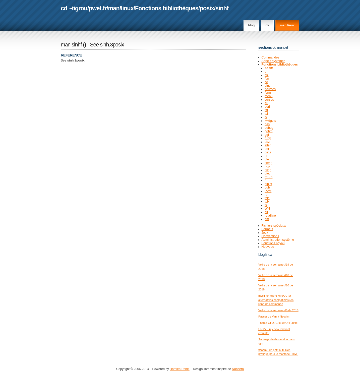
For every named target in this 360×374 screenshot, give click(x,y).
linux (127, 8)
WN (267, 208)
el (266, 156)
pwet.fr (97, 8)
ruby (268, 138)
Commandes (270, 57)
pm (267, 219)
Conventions (270, 236)
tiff (266, 110)
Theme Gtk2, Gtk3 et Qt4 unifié (277, 322)
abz (267, 142)
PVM (268, 191)
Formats (267, 229)
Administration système (278, 239)
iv (266, 117)
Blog (251, 25)
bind (268, 85)
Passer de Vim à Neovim (273, 316)
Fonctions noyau (273, 243)
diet (267, 173)
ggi (267, 135)
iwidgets (270, 120)
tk (266, 205)
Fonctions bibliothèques (166, 8)
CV (267, 25)
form (268, 92)
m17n (268, 177)
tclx (267, 201)
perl (267, 106)
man (113, 8)
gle (267, 159)
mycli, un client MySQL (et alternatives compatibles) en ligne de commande (275, 299)
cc (266, 82)
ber (267, 149)
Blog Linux (265, 254)
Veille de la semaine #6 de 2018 (278, 310)
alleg (268, 145)
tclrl (267, 198)
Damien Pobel (180, 369)
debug (269, 128)
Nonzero (238, 369)
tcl (266, 113)
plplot (268, 184)
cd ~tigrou (74, 8)
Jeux (265, 232)
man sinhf (71, 45)
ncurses (270, 89)
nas (267, 124)
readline (270, 215)
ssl (266, 75)
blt (266, 212)
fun (267, 78)
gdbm (268, 131)
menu (268, 96)
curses (269, 99)
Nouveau (268, 246)
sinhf (221, 8)
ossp (268, 170)
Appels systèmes (273, 61)
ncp (267, 166)
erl (266, 103)
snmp (268, 163)
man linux (287, 25)
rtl (266, 194)
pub (267, 187)
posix (207, 8)
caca (268, 152)
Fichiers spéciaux (274, 225)
